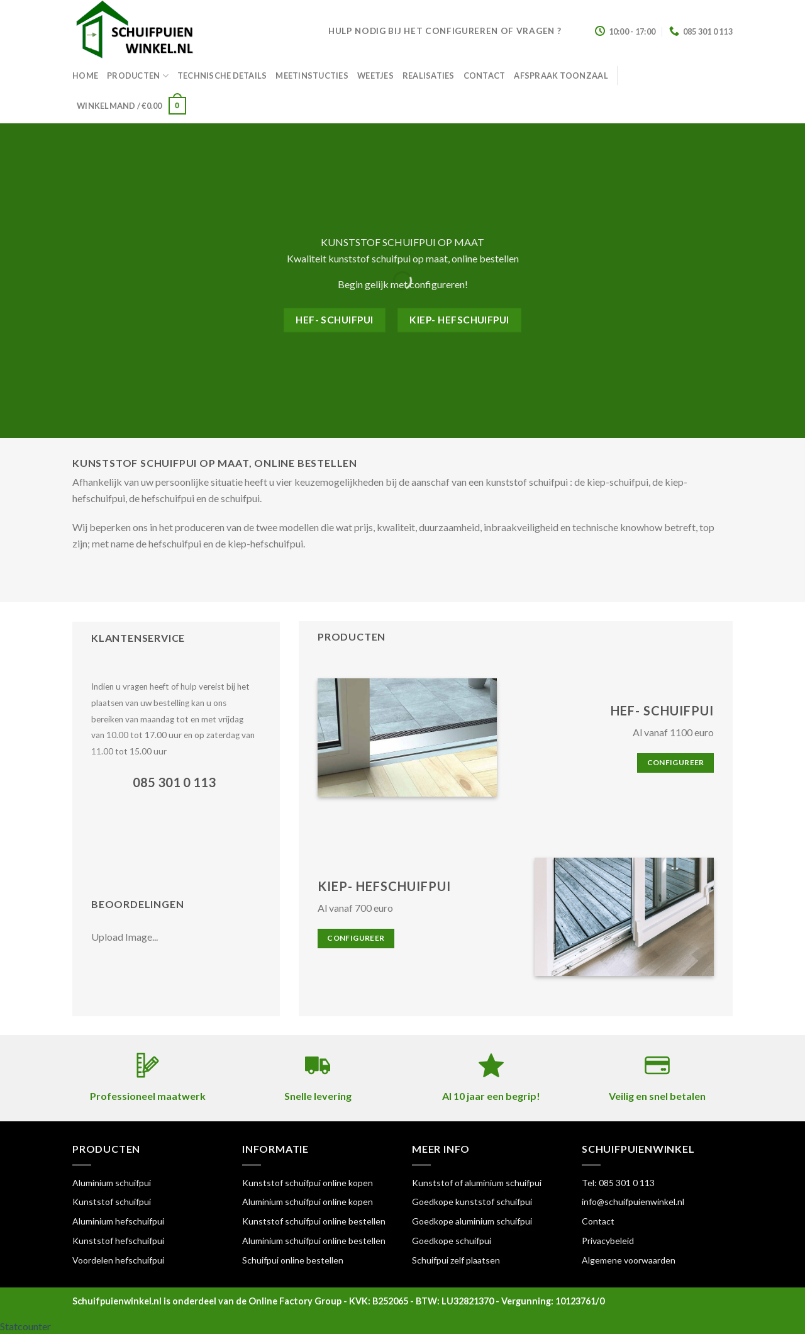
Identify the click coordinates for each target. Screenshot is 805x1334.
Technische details (222, 75)
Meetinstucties (311, 75)
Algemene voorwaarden (628, 1260)
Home (85, 75)
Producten (138, 76)
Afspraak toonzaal (561, 75)
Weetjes (375, 75)
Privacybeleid (608, 1240)
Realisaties (428, 75)
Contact (485, 75)
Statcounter (25, 1326)
